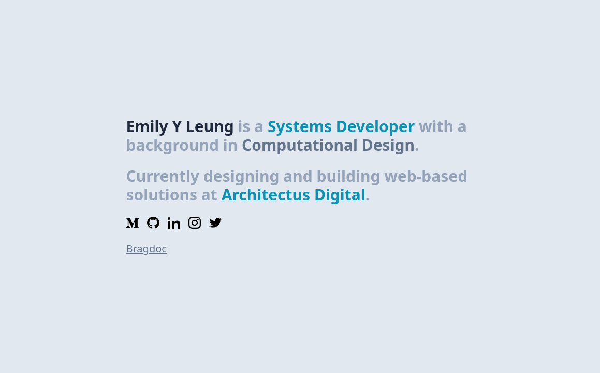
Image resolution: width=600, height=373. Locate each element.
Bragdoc (146, 248)
